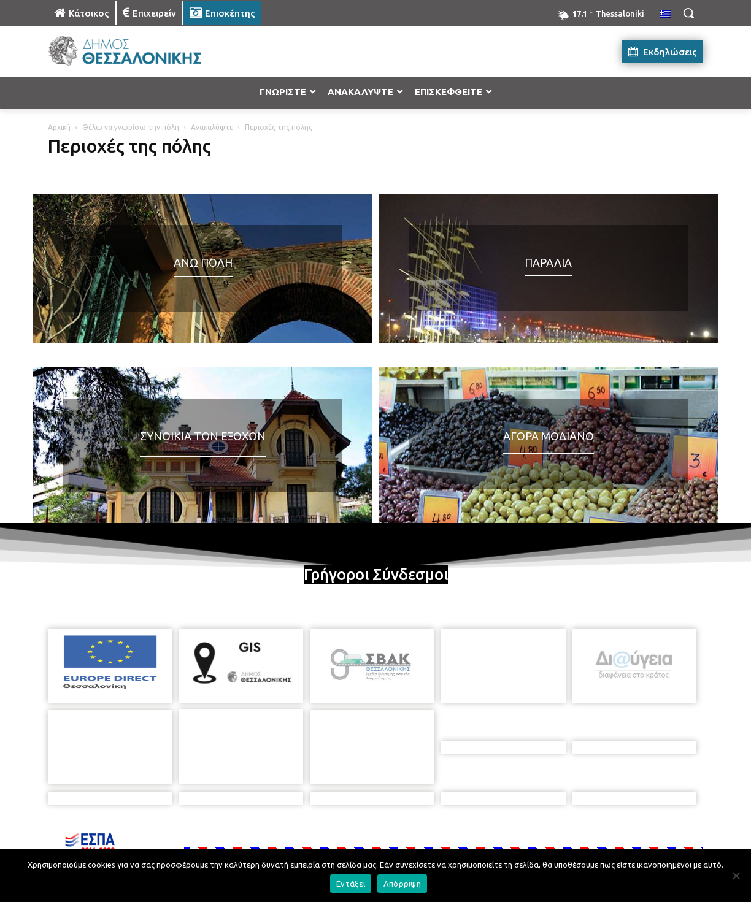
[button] (688, 12)
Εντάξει (350, 883)
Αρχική (59, 127)
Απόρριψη (402, 883)
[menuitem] (665, 14)
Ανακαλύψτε (212, 127)
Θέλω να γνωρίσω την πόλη (130, 127)
